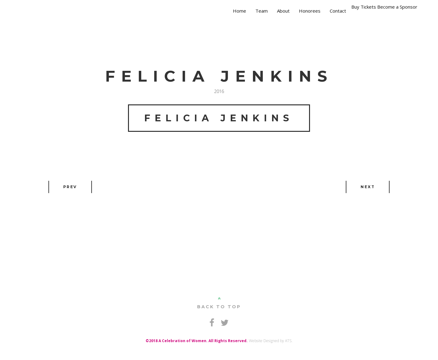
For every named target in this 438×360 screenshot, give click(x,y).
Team (261, 11)
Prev (70, 186)
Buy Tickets (363, 7)
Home (239, 11)
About (283, 11)
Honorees (309, 11)
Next (368, 186)
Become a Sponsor (397, 7)
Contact (338, 11)
